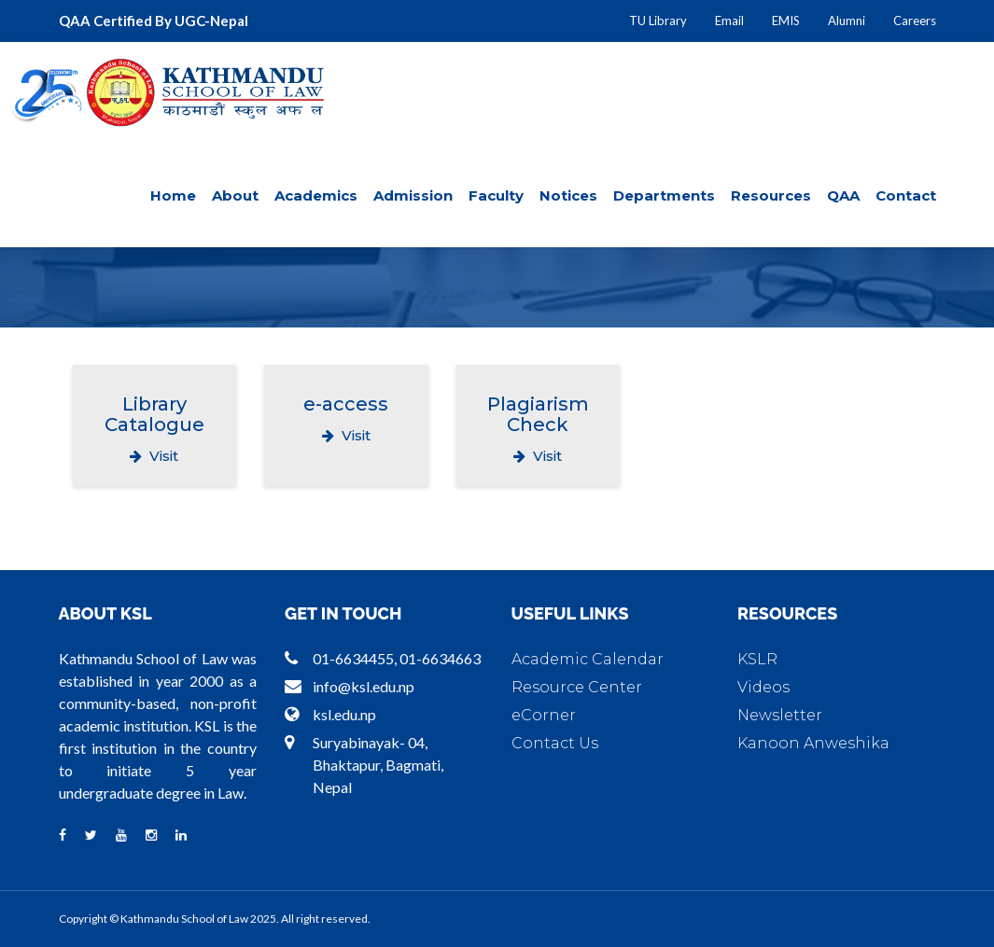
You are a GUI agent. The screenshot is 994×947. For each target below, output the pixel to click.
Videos (763, 687)
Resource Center (576, 687)
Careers (914, 20)
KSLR (757, 659)
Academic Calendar (587, 659)
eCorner (543, 715)
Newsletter (779, 715)
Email (729, 20)
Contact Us (554, 743)
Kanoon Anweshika (813, 743)
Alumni (846, 20)
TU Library (658, 20)
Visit (154, 456)
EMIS (786, 20)
